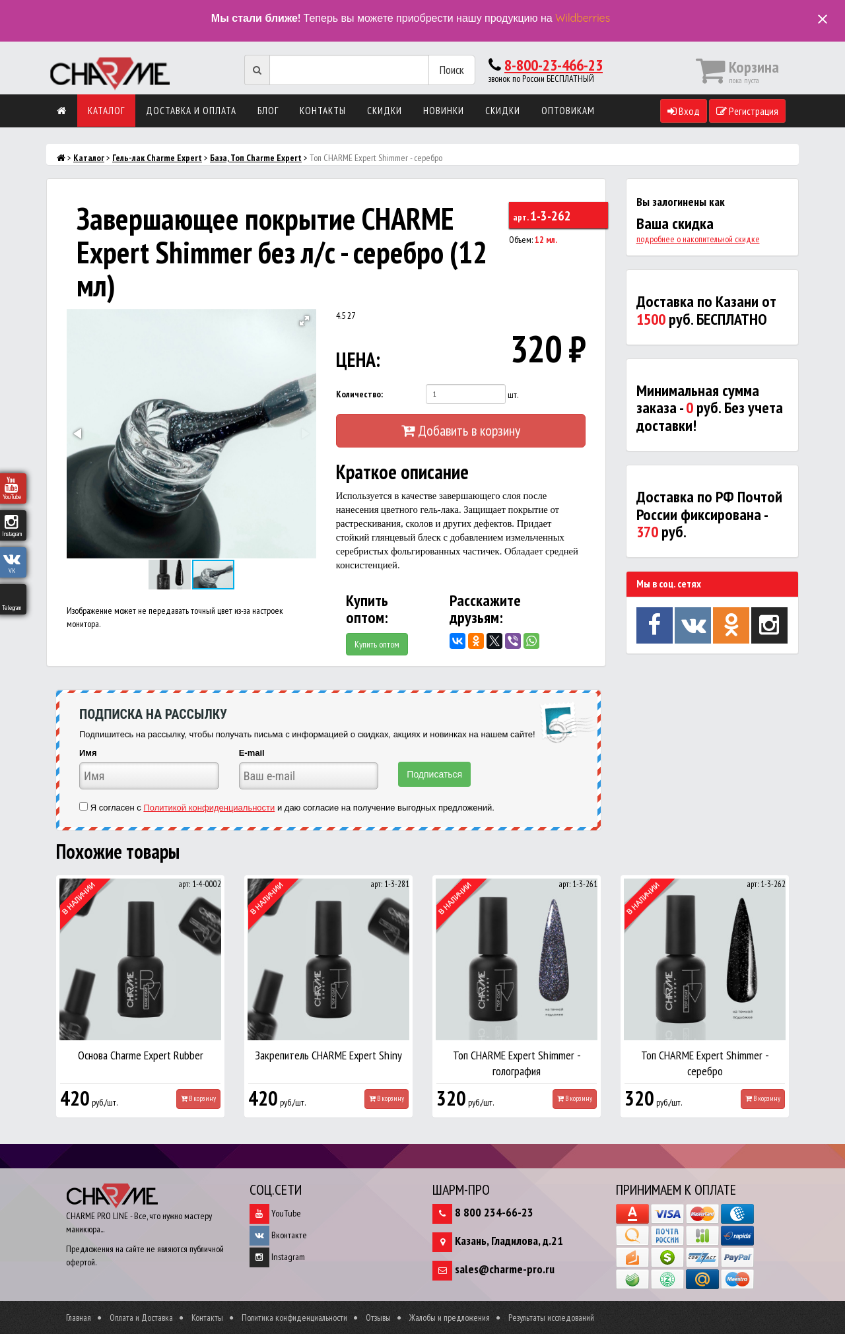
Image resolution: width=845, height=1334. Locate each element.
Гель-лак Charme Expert (157, 158)
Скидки (384, 110)
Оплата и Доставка (141, 1317)
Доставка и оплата (191, 110)
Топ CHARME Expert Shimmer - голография (517, 1063)
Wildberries (582, 17)
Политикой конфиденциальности (209, 808)
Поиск (452, 69)
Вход (683, 110)
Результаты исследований (551, 1317)
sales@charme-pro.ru (505, 1269)
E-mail (252, 753)
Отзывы (378, 1317)
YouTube (275, 1213)
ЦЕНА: (358, 359)
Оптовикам (568, 110)
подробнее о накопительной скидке (698, 239)
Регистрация (747, 110)
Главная (78, 1317)
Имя (88, 753)
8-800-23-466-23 (553, 65)
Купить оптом (377, 644)
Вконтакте (278, 1235)
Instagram (277, 1257)
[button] (304, 320)
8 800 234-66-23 (494, 1212)
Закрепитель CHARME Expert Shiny (328, 1055)
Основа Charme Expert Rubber (140, 1055)
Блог (268, 110)
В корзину (198, 1098)
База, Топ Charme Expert (256, 158)
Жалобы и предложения (449, 1317)
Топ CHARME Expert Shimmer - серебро (705, 1063)
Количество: (359, 394)
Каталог (106, 110)
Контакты (323, 110)
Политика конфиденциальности (294, 1317)
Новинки (443, 110)
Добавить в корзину (460, 430)
